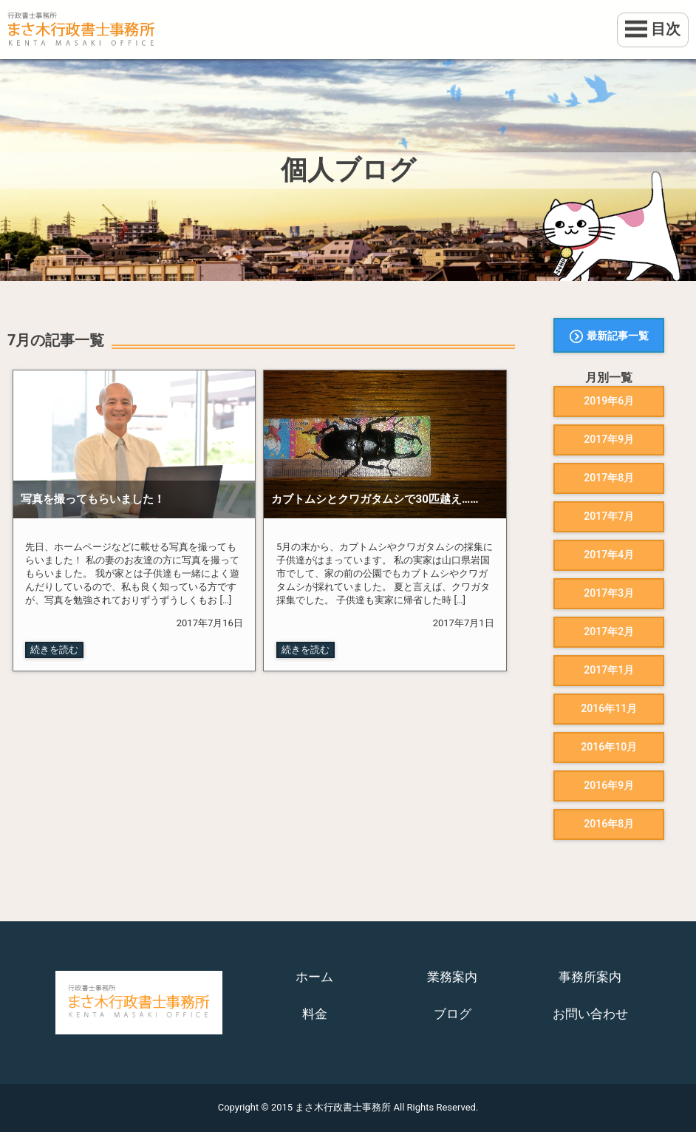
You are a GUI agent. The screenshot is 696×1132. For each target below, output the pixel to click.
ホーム (314, 976)
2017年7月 (609, 516)
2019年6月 (609, 401)
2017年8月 (609, 478)
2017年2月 (609, 631)
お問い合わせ (590, 1013)
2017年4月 (609, 554)
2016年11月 (609, 708)
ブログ (452, 1013)
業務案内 (452, 976)
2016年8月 (609, 824)
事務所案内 (590, 976)
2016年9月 (609, 785)
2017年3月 (609, 593)
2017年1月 (609, 670)
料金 (314, 1013)
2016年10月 (609, 747)
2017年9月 (609, 439)
